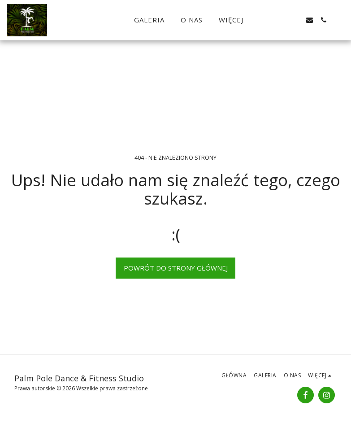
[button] (281, 20)
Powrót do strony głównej (176, 267)
